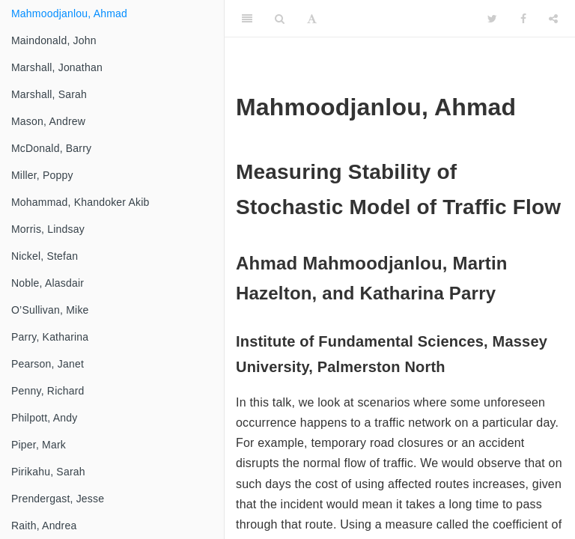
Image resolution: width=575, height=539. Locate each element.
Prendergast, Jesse (57, 499)
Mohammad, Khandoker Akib (80, 202)
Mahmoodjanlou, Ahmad (69, 13)
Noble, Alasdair (47, 283)
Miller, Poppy (42, 175)
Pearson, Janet (47, 364)
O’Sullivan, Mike (50, 310)
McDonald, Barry (51, 148)
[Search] (280, 18)
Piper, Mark (38, 445)
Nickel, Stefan (44, 256)
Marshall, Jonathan (57, 67)
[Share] (553, 18)
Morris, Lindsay (48, 229)
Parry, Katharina (49, 337)
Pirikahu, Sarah (48, 472)
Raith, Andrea (43, 526)
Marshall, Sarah (49, 94)
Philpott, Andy (44, 418)
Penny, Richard (47, 391)
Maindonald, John (54, 40)
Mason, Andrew (48, 121)
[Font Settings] (312, 18)
